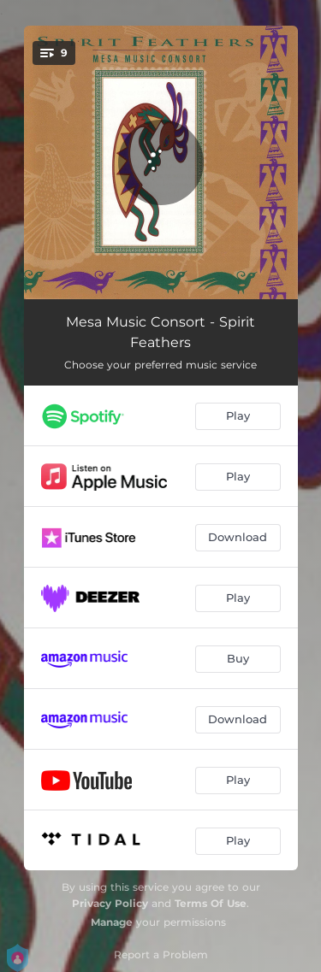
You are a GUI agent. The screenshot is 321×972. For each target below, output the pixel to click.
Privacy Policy (110, 903)
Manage (112, 922)
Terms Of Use (211, 903)
